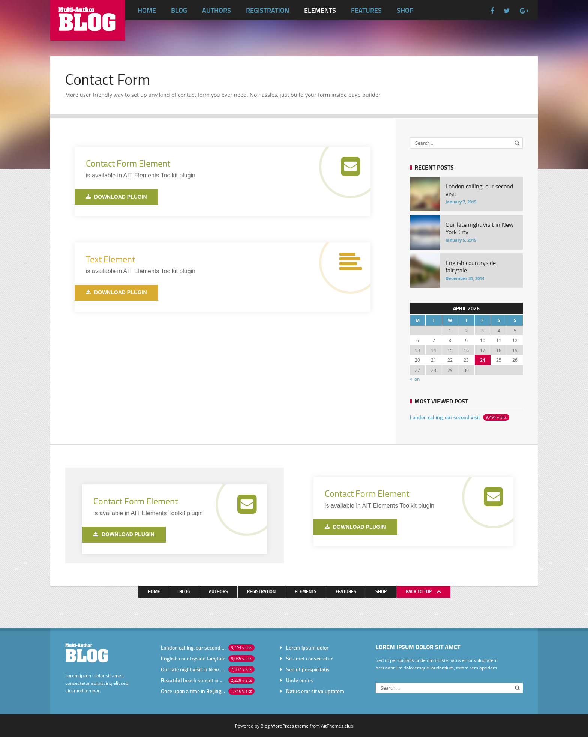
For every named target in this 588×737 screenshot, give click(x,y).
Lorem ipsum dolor (307, 647)
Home (147, 10)
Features (366, 10)
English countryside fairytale (193, 658)
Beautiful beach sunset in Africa (193, 680)
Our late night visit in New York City (193, 669)
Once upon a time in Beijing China (193, 691)
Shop (405, 10)
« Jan (415, 379)
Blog (179, 10)
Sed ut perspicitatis (308, 669)
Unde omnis (299, 680)
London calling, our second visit (445, 417)
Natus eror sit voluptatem (315, 691)
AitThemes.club (337, 726)
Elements (320, 10)
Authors (216, 10)
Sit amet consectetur (309, 658)
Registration (267, 10)
